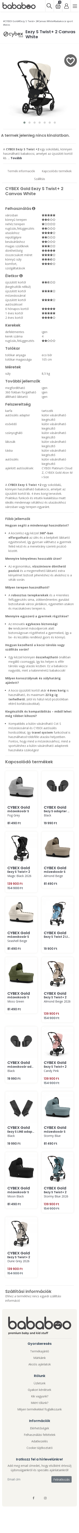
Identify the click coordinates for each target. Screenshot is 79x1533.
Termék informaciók (21, 171)
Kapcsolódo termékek (57, 171)
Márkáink (39, 1358)
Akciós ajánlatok (39, 1364)
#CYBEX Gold (10, 21)
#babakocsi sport (63, 21)
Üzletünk (40, 1383)
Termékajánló (39, 1351)
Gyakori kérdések (39, 1390)
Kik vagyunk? (39, 1396)
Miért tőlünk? (39, 1403)
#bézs (6, 24)
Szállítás (39, 179)
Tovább (16, 158)
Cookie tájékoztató (40, 1448)
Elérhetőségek (39, 1428)
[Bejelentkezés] (66, 6)
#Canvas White (45, 21)
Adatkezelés (39, 1441)
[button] (24, 122)
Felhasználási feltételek (39, 1435)
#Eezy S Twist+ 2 (27, 21)
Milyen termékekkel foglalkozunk (39, 1409)
